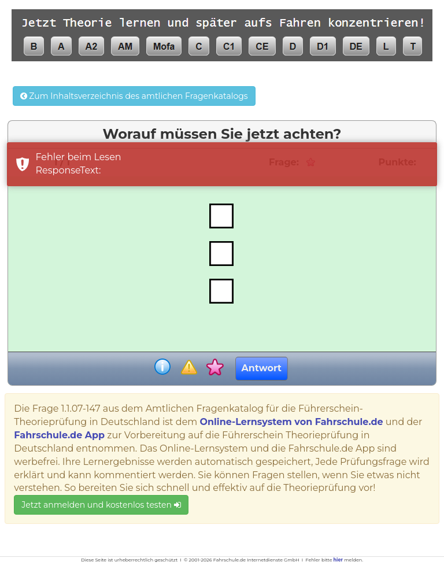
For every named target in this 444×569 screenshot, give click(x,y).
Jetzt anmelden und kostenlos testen (100, 505)
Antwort (262, 368)
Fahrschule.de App (59, 435)
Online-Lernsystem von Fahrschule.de (291, 421)
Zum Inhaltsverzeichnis (134, 96)
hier (338, 560)
